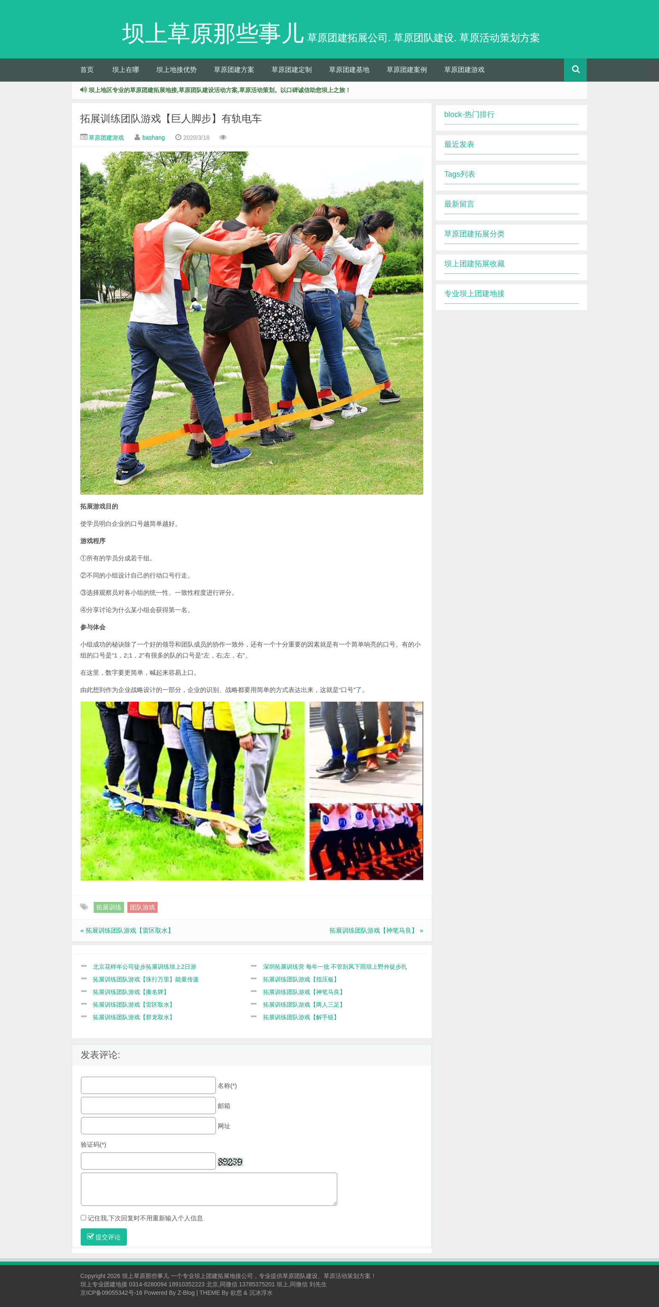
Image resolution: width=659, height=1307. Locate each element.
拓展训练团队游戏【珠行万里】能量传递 (146, 979)
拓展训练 (108, 907)
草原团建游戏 (464, 69)
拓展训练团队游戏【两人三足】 (304, 1004)
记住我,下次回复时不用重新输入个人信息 (145, 1218)
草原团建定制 (292, 69)
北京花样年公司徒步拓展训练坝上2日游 (144, 966)
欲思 (236, 1292)
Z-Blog (186, 1292)
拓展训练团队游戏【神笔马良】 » (376, 930)
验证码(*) (93, 1144)
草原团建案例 (407, 69)
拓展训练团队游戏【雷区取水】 (134, 1004)
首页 (87, 69)
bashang (153, 137)
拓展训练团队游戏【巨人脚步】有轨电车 (171, 118)
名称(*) (227, 1085)
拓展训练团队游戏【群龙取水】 (134, 1017)
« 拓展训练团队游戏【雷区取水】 (127, 930)
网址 (224, 1125)
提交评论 (104, 1237)
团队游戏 (142, 907)
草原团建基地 (349, 69)
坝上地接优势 (176, 69)
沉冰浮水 (261, 1292)
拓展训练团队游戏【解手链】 (301, 1017)
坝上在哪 (125, 69)
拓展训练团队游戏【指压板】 (301, 979)
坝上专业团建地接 (103, 1284)
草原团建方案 (234, 69)
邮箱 (224, 1105)
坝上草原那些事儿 (145, 1276)
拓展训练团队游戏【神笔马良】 (304, 992)
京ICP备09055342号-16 (111, 1292)
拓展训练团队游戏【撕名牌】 (131, 992)
